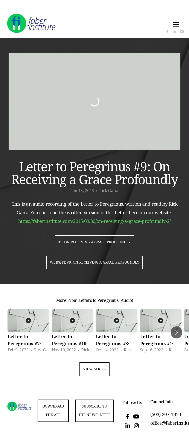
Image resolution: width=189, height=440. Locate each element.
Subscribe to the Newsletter (94, 410)
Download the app (53, 410)
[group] (28, 332)
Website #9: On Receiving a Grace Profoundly (94, 262)
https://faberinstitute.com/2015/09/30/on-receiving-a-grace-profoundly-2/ (94, 221)
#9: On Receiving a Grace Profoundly (94, 242)
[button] (176, 332)
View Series (94, 369)
